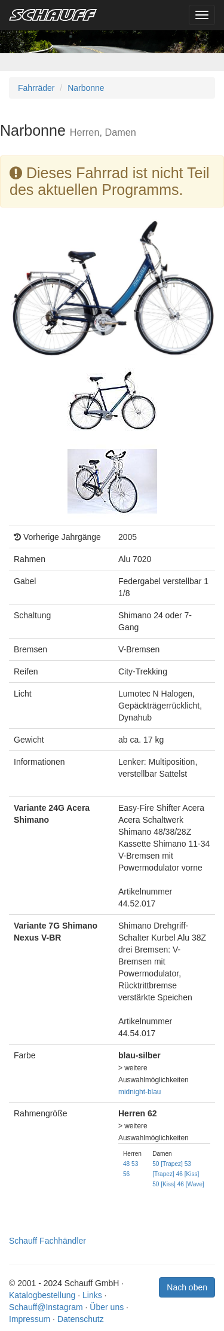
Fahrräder (36, 88)
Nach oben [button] (187, 1287)
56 (126, 1174)
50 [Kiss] (164, 1184)
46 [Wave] (190, 1184)
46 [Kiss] (188, 1174)
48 (126, 1164)
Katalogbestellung (42, 1295)
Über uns (107, 1307)
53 (134, 1164)
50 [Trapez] (167, 1164)
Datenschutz (80, 1319)
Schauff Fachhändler (47, 1240)
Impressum (29, 1319)
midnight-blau (139, 1092)
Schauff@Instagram (46, 1307)
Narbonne (86, 88)
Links (92, 1295)
